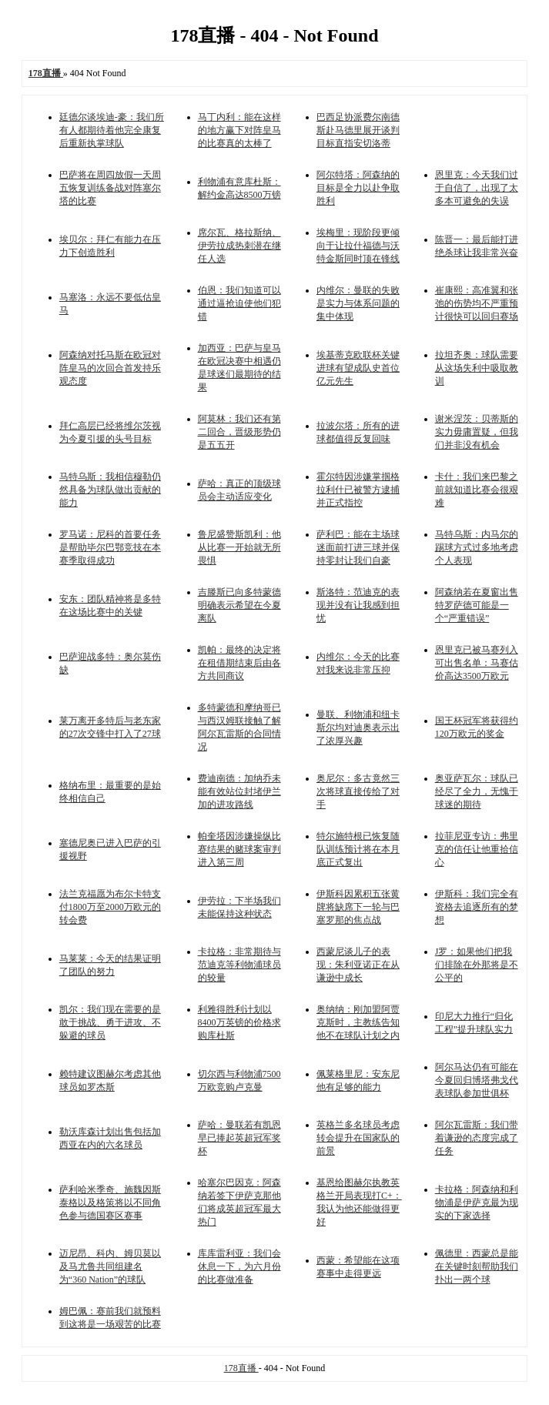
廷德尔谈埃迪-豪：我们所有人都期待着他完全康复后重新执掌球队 (111, 130)
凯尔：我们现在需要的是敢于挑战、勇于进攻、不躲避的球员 (110, 1022)
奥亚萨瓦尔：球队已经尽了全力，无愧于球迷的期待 (476, 791)
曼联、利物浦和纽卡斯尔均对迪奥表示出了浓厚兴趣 (358, 727)
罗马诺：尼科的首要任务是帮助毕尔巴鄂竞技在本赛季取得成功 (110, 547)
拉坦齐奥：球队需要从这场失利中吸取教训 (476, 368)
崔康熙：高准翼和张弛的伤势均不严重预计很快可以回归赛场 (476, 303)
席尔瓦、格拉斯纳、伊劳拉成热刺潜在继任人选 (239, 245)
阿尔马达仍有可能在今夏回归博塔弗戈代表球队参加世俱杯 (476, 1080)
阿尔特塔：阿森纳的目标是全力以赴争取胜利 (358, 187)
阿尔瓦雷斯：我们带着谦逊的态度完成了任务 (476, 1137)
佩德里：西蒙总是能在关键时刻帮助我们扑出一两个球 (476, 1266)
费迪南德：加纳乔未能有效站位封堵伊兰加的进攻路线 (239, 791)
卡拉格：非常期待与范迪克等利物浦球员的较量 (239, 964)
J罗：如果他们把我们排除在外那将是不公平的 (476, 964)
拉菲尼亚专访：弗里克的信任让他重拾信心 (476, 849)
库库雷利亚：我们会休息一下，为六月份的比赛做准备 (239, 1266)
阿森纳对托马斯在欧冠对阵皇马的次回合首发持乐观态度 (110, 368)
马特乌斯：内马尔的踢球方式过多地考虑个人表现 (476, 547)
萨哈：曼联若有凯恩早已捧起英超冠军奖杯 (239, 1137)
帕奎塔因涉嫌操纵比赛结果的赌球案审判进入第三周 (239, 849)
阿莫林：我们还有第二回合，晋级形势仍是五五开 (239, 431)
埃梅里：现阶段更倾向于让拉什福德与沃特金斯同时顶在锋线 (358, 245)
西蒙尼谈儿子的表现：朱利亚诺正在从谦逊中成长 (358, 964)
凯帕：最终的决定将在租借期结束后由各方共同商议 (239, 662)
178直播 (241, 1368)
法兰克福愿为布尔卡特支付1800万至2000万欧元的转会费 (110, 906)
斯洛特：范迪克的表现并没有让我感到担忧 (358, 605)
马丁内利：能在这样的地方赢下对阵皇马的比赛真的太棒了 (239, 130)
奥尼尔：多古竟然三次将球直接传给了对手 (358, 791)
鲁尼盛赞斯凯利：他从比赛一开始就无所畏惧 (239, 547)
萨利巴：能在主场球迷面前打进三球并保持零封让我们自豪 (358, 547)
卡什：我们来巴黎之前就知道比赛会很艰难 (476, 489)
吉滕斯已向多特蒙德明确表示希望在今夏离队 (239, 605)
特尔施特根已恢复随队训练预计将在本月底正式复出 (358, 849)
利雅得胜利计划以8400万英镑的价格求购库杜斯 (239, 1022)
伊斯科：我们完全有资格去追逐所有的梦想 (476, 906)
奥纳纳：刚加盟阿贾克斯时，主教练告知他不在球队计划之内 (358, 1022)
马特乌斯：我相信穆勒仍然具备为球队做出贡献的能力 (110, 489)
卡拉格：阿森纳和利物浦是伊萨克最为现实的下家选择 (476, 1202)
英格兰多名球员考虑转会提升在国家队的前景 (358, 1137)
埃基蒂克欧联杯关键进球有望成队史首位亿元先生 (358, 368)
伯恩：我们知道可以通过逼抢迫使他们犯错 (239, 303)
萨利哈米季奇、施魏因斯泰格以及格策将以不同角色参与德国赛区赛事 (110, 1202)
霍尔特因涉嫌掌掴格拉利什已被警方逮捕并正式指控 (358, 489)
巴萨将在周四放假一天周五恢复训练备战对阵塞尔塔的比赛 (110, 187)
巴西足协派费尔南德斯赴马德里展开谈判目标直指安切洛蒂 (358, 130)
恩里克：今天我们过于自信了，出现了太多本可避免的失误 (476, 187)
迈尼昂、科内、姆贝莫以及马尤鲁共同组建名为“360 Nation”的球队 (110, 1266)
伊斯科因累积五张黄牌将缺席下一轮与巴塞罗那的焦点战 (358, 906)
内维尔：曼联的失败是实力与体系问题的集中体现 (358, 303)
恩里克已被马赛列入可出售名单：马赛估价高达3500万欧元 (476, 662)
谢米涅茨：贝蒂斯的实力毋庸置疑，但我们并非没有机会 (476, 431)
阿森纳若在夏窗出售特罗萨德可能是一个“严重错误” (476, 605)
